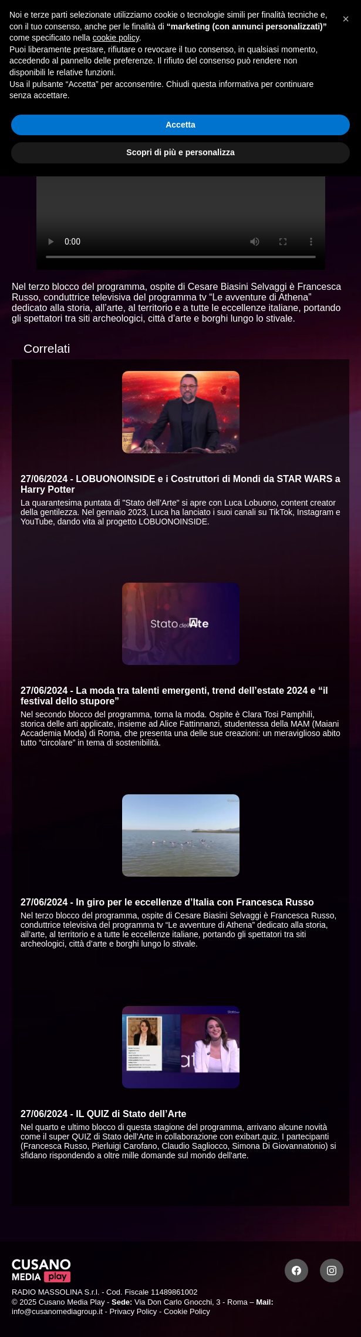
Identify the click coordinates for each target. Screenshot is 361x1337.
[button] (345, 18)
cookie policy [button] (116, 37)
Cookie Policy (187, 1311)
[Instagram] (331, 1270)
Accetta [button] (180, 124)
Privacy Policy (133, 1311)
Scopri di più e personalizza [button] (180, 152)
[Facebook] (296, 1270)
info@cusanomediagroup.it (57, 1311)
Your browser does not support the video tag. (180, 188)
